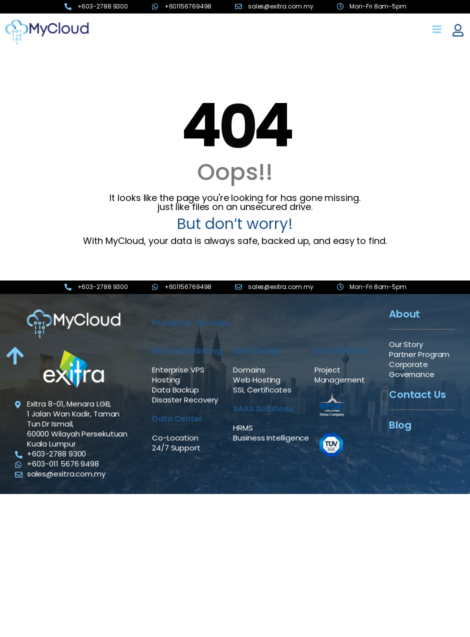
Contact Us (417, 395)
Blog (400, 425)
